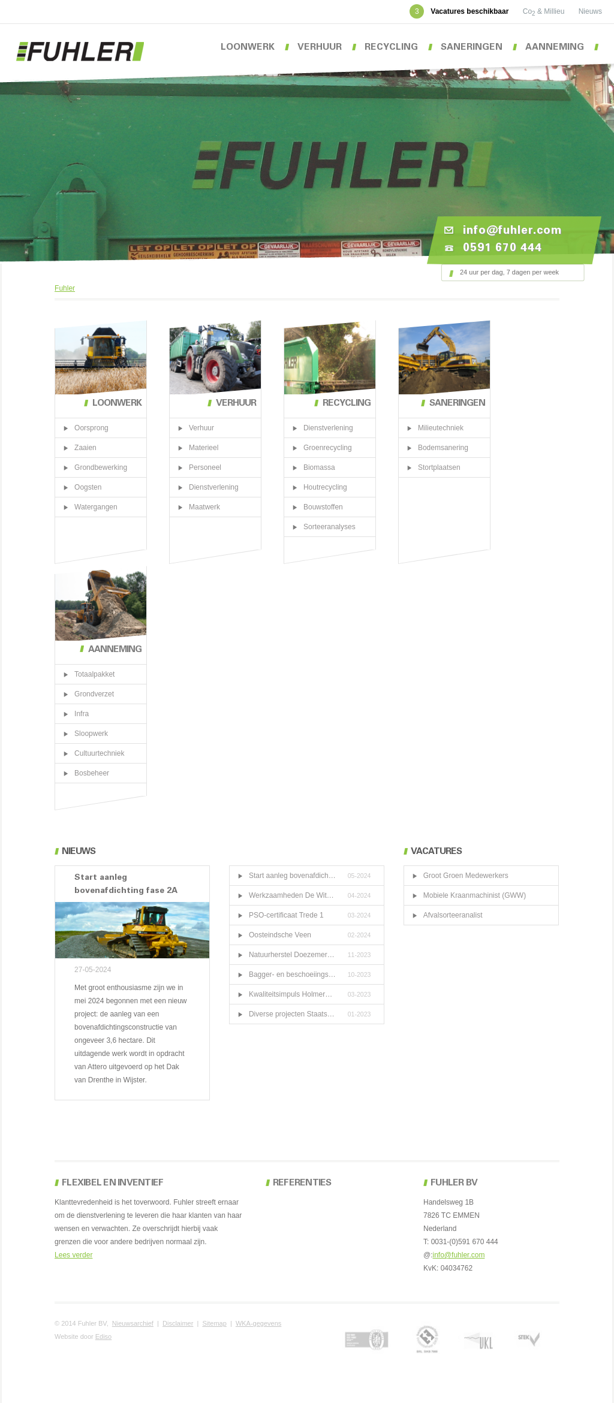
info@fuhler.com (459, 1255)
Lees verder (73, 1255)
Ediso (103, 1336)
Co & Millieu (545, 11)
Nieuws (590, 11)
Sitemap (214, 1323)
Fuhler (65, 288)
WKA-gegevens (258, 1323)
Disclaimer (177, 1323)
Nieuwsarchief (133, 1323)
